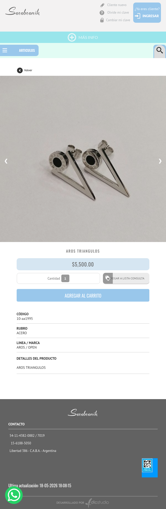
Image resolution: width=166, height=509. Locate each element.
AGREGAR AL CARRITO (83, 295)
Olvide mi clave (118, 12)
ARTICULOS (27, 50)
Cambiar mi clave (118, 20)
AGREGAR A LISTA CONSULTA (124, 278)
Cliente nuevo (116, 5)
